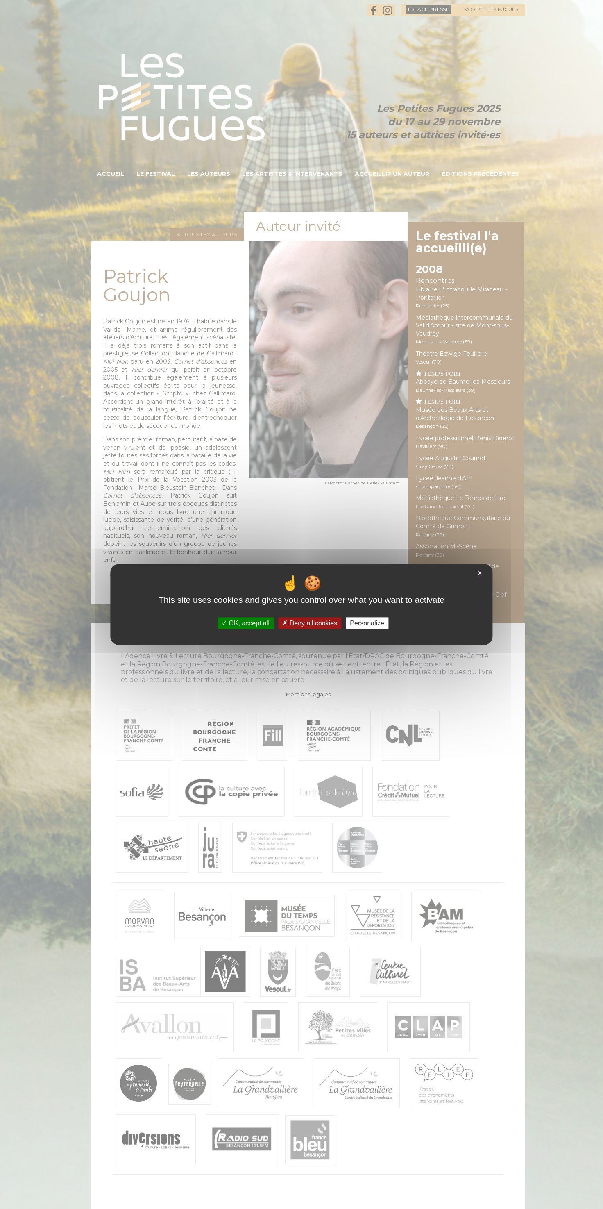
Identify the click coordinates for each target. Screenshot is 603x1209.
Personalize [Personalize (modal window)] (367, 623)
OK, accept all (246, 623)
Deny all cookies (309, 623)
